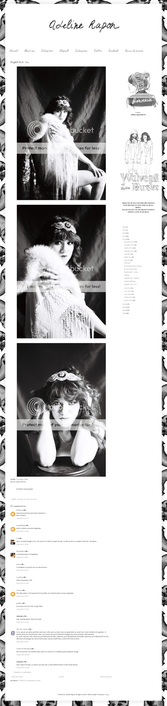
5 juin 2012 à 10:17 (22, 596)
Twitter (98, 50)
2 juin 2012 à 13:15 (22, 518)
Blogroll (64, 50)
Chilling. (126, 275)
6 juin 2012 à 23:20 (22, 622)
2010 (124, 307)
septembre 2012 (129, 251)
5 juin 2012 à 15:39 (22, 609)
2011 (124, 304)
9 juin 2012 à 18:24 (22, 642)
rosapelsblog (20, 525)
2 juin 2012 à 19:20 (22, 544)
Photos (35, 499)
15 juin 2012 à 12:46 (22, 668)
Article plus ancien (106, 677)
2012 (124, 239)
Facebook (113, 50)
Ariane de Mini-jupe (23, 649)
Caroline (19, 577)
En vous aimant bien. (130, 269)
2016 (124, 230)
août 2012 (127, 254)
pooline (18, 603)
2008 (124, 313)
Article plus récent (17, 677)
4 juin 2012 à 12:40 (22, 583)
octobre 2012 (128, 248)
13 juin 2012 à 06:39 (22, 655)
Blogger (106, 694)
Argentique (20, 499)
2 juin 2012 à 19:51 (22, 557)
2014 (124, 233)
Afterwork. (127, 263)
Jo (17, 538)
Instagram (81, 50)
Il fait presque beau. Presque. (133, 266)
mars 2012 (127, 294)
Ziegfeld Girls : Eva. (130, 284)
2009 (124, 310)
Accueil (14, 50)
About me (29, 50)
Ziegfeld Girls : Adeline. (131, 278)
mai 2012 (127, 288)
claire (18, 564)
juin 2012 (127, 260)
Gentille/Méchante (130, 281)
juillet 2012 (128, 257)
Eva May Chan (22, 479)
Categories (47, 50)
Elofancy (19, 510)
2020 (124, 227)
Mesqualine (20, 551)
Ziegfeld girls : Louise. (131, 272)
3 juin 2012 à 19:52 (22, 570)
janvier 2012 (128, 300)
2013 (124, 236)
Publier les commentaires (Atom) (30, 680)
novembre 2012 (129, 245)
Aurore (18, 590)
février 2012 (128, 297)
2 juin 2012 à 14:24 (22, 531)
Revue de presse (134, 50)
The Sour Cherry (22, 629)
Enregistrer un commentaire (22, 672)
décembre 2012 (129, 242)
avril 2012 (127, 291)
